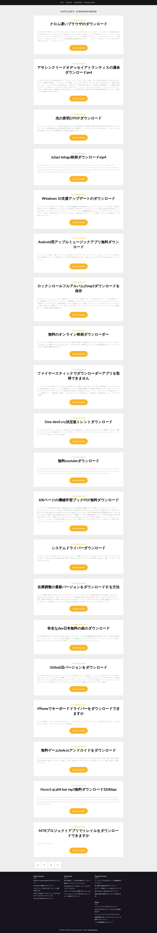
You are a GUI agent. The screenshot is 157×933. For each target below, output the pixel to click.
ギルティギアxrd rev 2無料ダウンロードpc (77, 891)
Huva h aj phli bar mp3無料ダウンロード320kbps (78, 789)
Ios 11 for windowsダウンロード (43, 898)
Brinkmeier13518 (89, 2)
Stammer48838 (78, 20)
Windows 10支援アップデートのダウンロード (78, 198)
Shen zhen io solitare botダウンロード (107, 891)
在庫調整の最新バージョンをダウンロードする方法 (78, 587)
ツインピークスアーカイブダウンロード (107, 914)
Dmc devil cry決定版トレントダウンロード (78, 422)
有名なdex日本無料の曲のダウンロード (78, 628)
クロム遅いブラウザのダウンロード (78, 24)
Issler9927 (69, 2)
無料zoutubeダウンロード (78, 461)
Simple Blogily (93, 930)
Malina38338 (78, 2)
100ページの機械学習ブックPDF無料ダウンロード (78, 500)
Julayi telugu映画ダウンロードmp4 (78, 157)
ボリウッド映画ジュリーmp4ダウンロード (108, 888)
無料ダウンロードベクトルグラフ (74, 883)
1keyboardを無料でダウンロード (43, 885)
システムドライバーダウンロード (78, 548)
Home (62, 2)
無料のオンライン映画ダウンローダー (78, 334)
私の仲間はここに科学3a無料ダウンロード (77, 880)
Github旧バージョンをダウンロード (78, 667)
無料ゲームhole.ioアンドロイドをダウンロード (78, 750)
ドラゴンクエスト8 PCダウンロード (106, 906)
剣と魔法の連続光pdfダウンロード (105, 885)
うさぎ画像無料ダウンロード (104, 922)
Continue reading (78, 48)
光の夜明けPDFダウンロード (78, 118)
